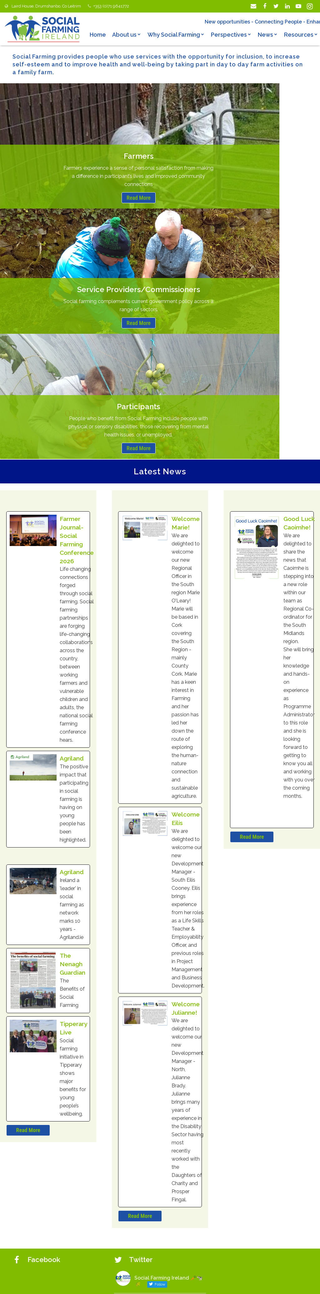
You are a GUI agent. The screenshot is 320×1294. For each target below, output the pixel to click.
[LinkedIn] (287, 6)
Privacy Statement (133, 1283)
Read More (52, 197)
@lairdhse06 (145, 1068)
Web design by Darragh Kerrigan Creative (205, 1283)
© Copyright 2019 (87, 1283)
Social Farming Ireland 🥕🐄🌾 (168, 1056)
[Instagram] (309, 6)
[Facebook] (264, 6)
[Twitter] (276, 6)
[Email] (253, 6)
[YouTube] (298, 6)
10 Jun (168, 1068)
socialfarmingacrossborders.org (244, 1270)
